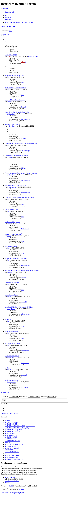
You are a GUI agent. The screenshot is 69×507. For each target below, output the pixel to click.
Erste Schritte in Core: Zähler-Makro (16, 155)
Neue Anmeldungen (11, 55)
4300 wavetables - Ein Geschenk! (15, 185)
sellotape (10, 357)
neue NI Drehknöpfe (11, 331)
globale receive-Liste (11, 209)
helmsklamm (25, 350)
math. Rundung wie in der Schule (15, 88)
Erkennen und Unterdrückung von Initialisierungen (21, 143)
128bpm (10, 157)
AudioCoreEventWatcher (12, 124)
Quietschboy (11, 114)
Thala (23, 107)
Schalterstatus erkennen (12, 283)
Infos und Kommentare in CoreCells (16, 258)
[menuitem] (6, 15)
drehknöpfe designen (11, 295)
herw (10, 31)
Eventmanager (11, 187)
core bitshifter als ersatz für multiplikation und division (22, 270)
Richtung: (48, 396)
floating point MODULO (12, 343)
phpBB (11, 486)
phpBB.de (22, 489)
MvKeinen (24, 229)
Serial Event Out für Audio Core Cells (17, 112)
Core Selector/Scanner (12, 356)
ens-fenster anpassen (11, 380)
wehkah (23, 302)
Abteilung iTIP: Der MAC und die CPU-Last (19, 307)
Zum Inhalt (4, 9)
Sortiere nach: (29, 396)
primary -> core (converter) (13, 234)
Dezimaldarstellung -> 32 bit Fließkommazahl (19, 197)
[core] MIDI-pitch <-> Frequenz (15, 100)
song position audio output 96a (14, 75)
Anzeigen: (10, 396)
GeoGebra (8, 319)
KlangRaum (25, 265)
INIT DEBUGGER (11, 246)
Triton (23, 277)
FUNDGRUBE (8, 26)
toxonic (9, 272)
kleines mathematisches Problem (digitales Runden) (21, 173)
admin (9, 56)
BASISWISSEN (33, 56)
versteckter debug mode (12, 222)
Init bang (7, 368)
